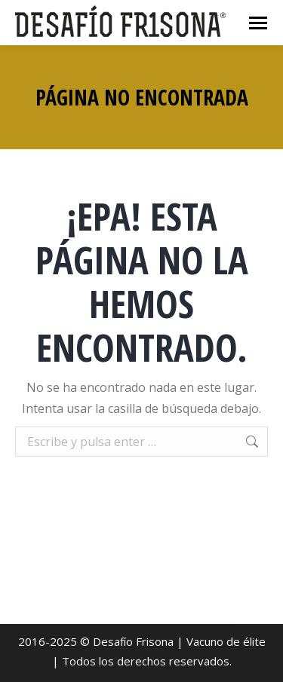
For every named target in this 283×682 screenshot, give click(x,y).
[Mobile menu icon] (258, 23)
